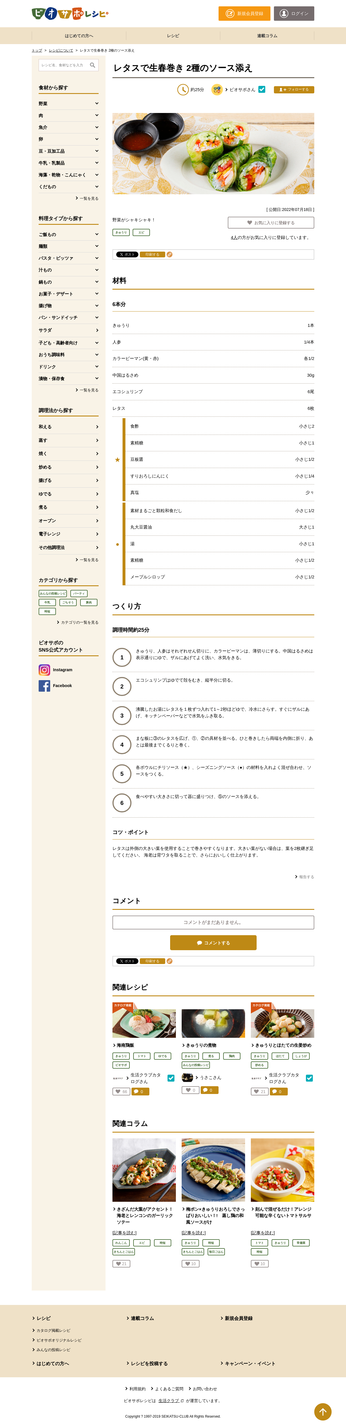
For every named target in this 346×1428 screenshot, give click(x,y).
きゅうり (121, 1056)
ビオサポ (121, 1065)
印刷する (152, 254)
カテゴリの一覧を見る (80, 622)
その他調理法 (52, 547)
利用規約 (137, 1389)
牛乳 (47, 602)
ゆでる (45, 493)
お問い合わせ (205, 1389)
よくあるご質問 (169, 1389)
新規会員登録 (239, 1318)
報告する (306, 877)
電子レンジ (49, 533)
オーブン (47, 520)
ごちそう (68, 602)
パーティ (79, 593)
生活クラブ (172, 1400)
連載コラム (267, 35)
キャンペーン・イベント (250, 1363)
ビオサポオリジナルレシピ (59, 1340)
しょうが (301, 1056)
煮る (43, 507)
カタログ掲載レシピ (53, 1330)
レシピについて (61, 50)
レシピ (173, 35)
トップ (37, 50)
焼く (43, 453)
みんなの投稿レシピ (53, 593)
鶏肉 (232, 1056)
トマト (142, 1056)
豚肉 (89, 602)
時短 (47, 611)
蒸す (43, 440)
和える (45, 426)
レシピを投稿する (149, 1363)
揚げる (45, 480)
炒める (45, 467)
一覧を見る (89, 198)
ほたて (280, 1056)
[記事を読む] (124, 1232)
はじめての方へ (79, 35)
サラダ (45, 330)
